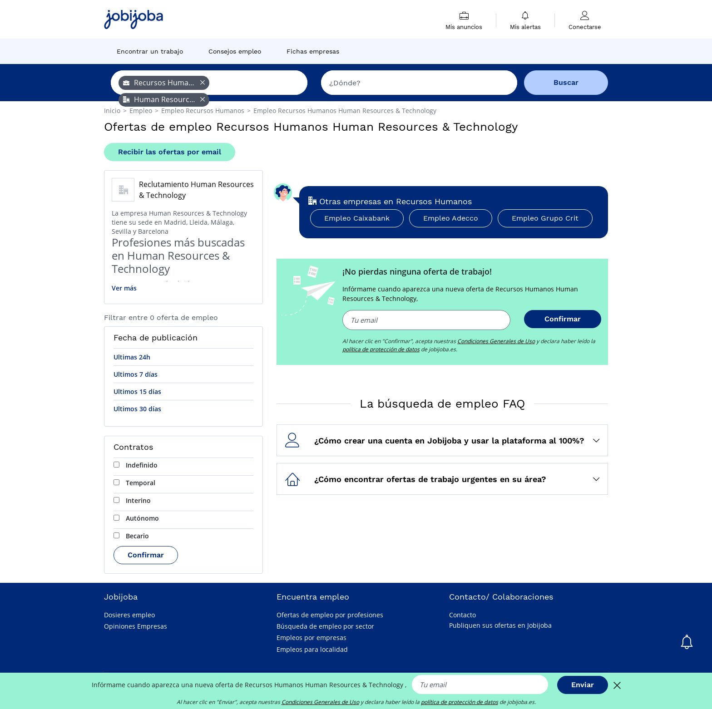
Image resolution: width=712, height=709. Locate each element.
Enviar (582, 684)
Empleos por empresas (311, 637)
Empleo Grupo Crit (545, 218)
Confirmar (146, 555)
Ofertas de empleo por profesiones (330, 615)
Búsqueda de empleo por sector (325, 626)
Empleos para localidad (312, 649)
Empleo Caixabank (357, 218)
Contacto (462, 615)
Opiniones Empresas (135, 626)
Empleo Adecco (450, 218)
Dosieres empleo (129, 615)
